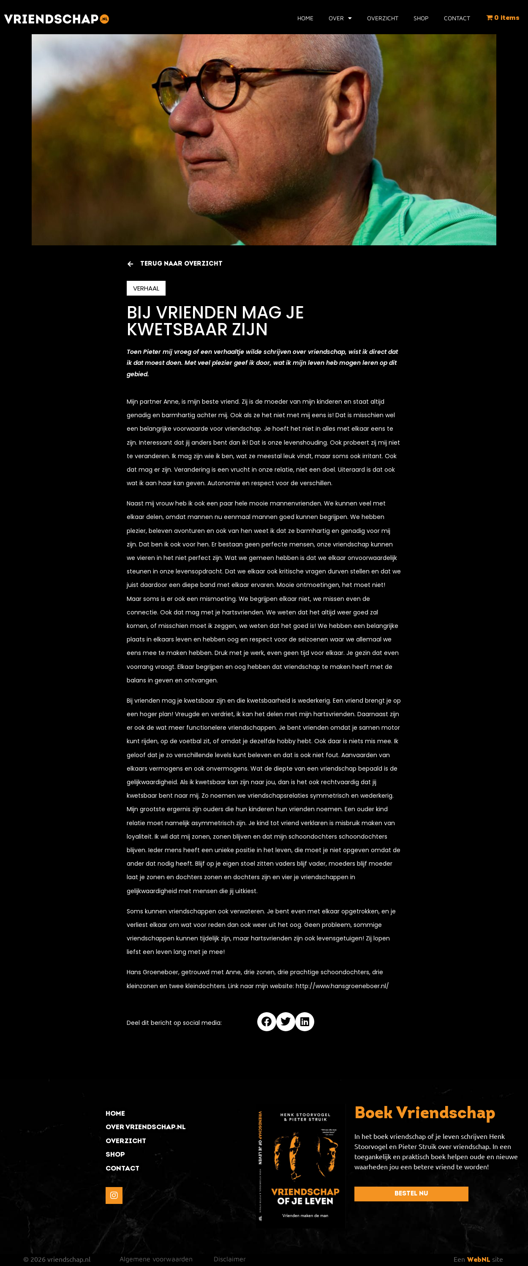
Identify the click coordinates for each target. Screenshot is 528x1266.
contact (122, 1168)
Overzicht (382, 18)
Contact (457, 18)
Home (305, 18)
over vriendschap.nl (146, 1127)
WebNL (478, 1260)
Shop (421, 18)
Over (340, 18)
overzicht (126, 1141)
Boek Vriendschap (424, 1114)
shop (115, 1155)
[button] (266, 1021)
